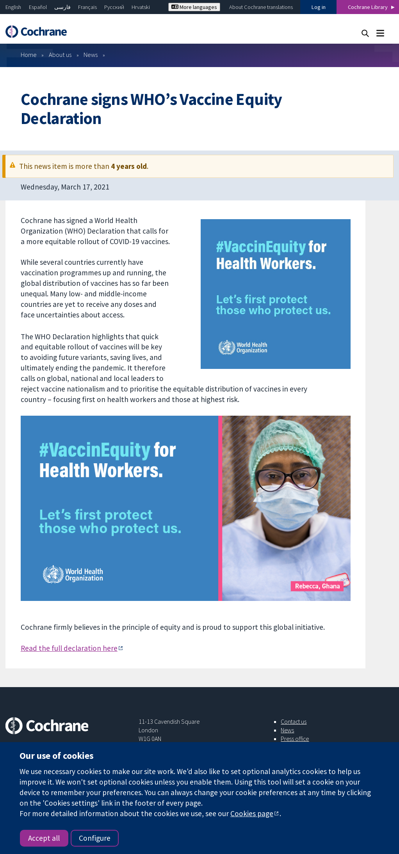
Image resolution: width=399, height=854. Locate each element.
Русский (114, 7)
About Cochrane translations (261, 7)
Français (87, 7)
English (13, 7)
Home (29, 54)
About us (60, 54)
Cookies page (251, 813)
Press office (295, 738)
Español (38, 7)
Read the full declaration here (69, 648)
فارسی (62, 7)
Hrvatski (141, 7)
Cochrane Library (368, 7)
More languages (194, 7)
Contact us (293, 721)
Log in (319, 7)
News (91, 54)
